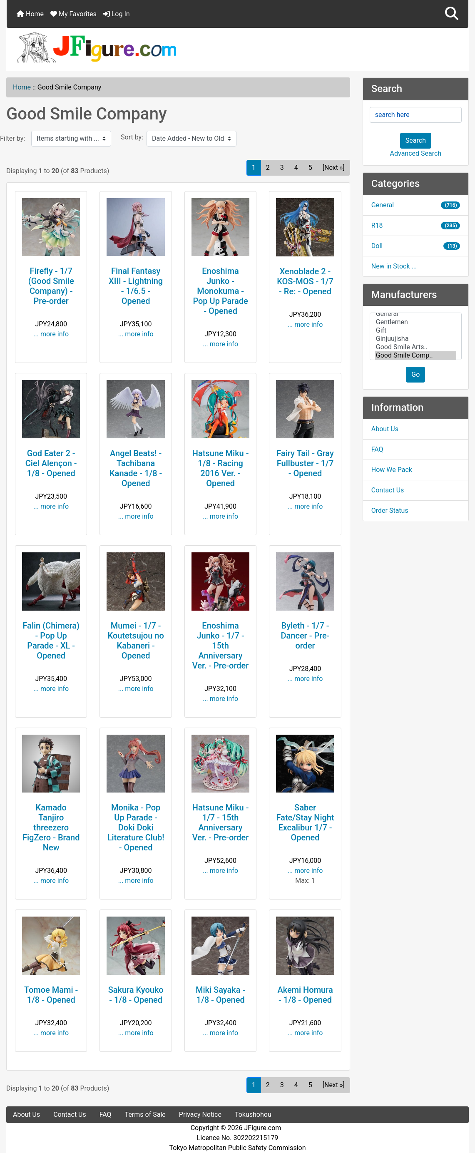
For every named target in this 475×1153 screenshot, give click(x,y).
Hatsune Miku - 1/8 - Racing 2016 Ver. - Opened (220, 468)
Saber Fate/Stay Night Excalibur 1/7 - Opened (305, 822)
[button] (452, 14)
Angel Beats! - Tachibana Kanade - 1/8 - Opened (135, 468)
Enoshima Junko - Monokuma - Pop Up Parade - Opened (220, 291)
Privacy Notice (200, 1114)
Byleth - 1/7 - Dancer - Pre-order (305, 636)
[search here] (416, 115)
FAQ (377, 449)
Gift (415, 330)
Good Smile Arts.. (415, 347)
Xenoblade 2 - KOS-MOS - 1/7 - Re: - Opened (305, 281)
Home (30, 14)
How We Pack (391, 470)
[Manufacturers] (416, 336)
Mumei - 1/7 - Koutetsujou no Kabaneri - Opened (136, 641)
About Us (384, 429)
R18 (415, 225)
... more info (51, 334)
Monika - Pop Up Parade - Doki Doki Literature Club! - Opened (135, 827)
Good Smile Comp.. (415, 355)
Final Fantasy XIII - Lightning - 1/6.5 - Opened (136, 286)
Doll (415, 246)
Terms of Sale (145, 1114)
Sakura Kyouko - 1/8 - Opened (136, 995)
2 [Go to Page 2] (268, 167)
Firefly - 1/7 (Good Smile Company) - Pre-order (51, 286)
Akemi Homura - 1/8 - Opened (305, 995)
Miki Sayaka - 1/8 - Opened (220, 995)
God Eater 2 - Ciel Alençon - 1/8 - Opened (51, 463)
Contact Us (387, 490)
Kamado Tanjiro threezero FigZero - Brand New (51, 827)
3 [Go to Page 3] (282, 167)
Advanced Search (416, 153)
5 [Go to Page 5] (310, 167)
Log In (116, 14)
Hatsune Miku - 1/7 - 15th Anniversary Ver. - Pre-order (220, 822)
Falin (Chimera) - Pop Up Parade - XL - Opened (51, 641)
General (415, 205)
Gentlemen (415, 322)
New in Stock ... (394, 266)
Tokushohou (253, 1114)
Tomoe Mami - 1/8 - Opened (51, 995)
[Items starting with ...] (71, 139)
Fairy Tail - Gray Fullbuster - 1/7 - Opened (304, 463)
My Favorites (73, 14)
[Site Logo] (237, 47)
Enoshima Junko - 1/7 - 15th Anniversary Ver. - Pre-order (220, 646)
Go (415, 374)
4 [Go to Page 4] (296, 167)
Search (415, 140)
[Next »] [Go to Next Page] (334, 167)
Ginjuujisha (415, 339)
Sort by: (132, 137)
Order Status (389, 510)
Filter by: (12, 138)
